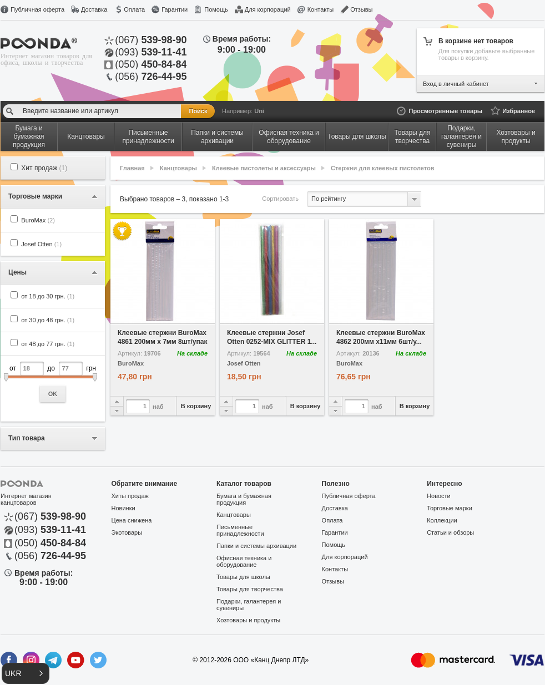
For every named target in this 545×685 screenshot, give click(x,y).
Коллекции (442, 520)
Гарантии (175, 9)
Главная (132, 168)
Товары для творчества (249, 589)
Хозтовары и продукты (248, 620)
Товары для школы (243, 577)
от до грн (52, 382)
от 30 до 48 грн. (47, 320)
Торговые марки (449, 508)
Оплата (134, 9)
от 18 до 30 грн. (47, 296)
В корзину (196, 406)
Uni (259, 111)
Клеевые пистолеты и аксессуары (264, 168)
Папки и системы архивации (256, 545)
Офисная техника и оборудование (243, 561)
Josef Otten (41, 244)
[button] (25, 673)
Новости (439, 496)
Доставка (94, 9)
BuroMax (38, 220)
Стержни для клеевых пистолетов (383, 168)
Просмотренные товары (445, 111)
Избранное (518, 111)
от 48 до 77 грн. (47, 344)
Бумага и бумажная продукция (243, 499)
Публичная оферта (37, 9)
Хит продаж (44, 168)
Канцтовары (178, 168)
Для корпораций (268, 9)
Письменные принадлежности (240, 530)
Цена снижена (132, 520)
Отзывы (361, 9)
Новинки (123, 508)
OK (53, 393)
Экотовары (127, 532)
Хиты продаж (130, 496)
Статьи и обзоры (450, 532)
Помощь (216, 9)
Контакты (320, 9)
